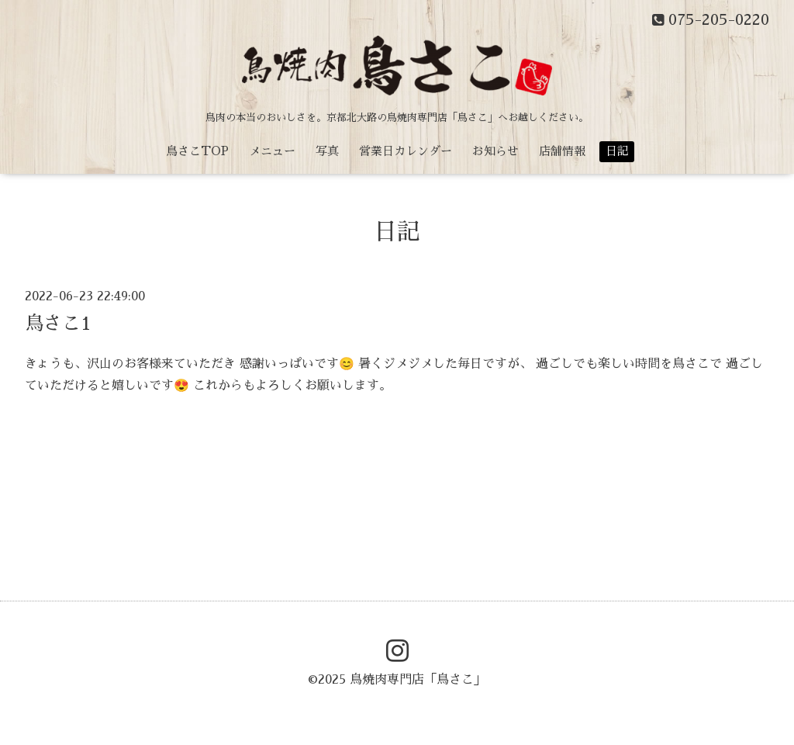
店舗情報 (562, 151)
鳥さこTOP (197, 151)
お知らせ (495, 151)
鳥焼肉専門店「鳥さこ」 (418, 680)
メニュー (272, 151)
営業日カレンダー (405, 151)
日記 (617, 151)
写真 (327, 151)
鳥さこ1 (58, 323)
